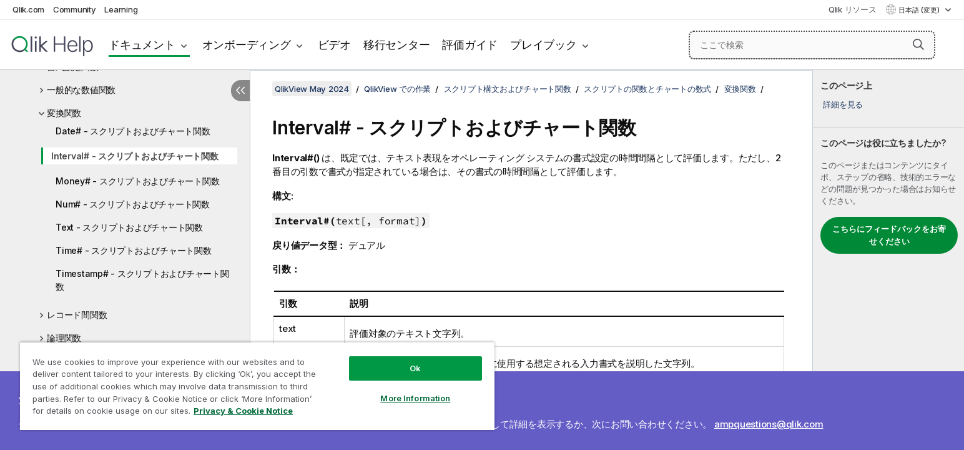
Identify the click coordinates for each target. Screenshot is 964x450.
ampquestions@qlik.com (769, 424)
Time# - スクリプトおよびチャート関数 (134, 250)
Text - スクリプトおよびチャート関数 (129, 227)
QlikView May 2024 (312, 89)
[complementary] (888, 260)
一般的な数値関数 (81, 89)
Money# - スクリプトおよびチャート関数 (137, 181)
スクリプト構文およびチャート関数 (507, 89)
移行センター (396, 44)
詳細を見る (843, 104)
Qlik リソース (853, 9)
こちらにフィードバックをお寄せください (889, 235)
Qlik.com (28, 9)
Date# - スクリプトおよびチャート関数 (133, 131)
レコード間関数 (77, 314)
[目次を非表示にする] (240, 90)
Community (74, 9)
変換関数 (64, 113)
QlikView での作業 (397, 89)
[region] (257, 386)
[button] (918, 44)
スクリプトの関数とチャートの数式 (647, 89)
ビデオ (334, 44)
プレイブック (543, 44)
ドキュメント (142, 44)
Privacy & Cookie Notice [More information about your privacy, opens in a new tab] (243, 411)
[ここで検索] (812, 45)
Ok (415, 368)
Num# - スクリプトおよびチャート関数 (133, 204)
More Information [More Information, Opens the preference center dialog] (415, 398)
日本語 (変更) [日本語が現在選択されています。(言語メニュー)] (920, 10)
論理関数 (64, 337)
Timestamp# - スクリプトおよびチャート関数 (142, 280)
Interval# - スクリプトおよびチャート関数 (135, 156)
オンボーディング (246, 44)
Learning (120, 9)
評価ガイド (470, 44)
